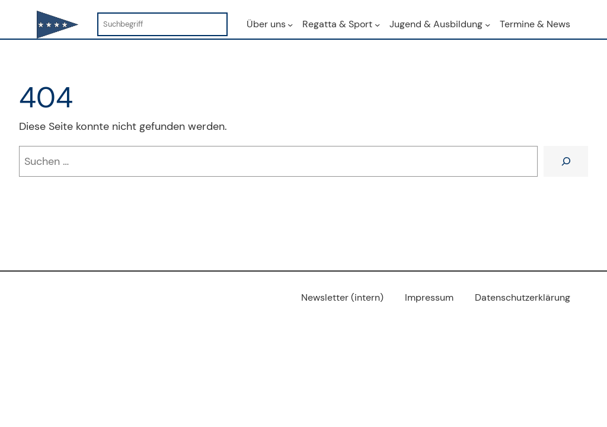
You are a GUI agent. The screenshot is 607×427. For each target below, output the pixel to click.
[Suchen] (566, 161)
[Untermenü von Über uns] (290, 24)
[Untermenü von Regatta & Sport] (377, 24)
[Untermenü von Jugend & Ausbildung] (487, 24)
